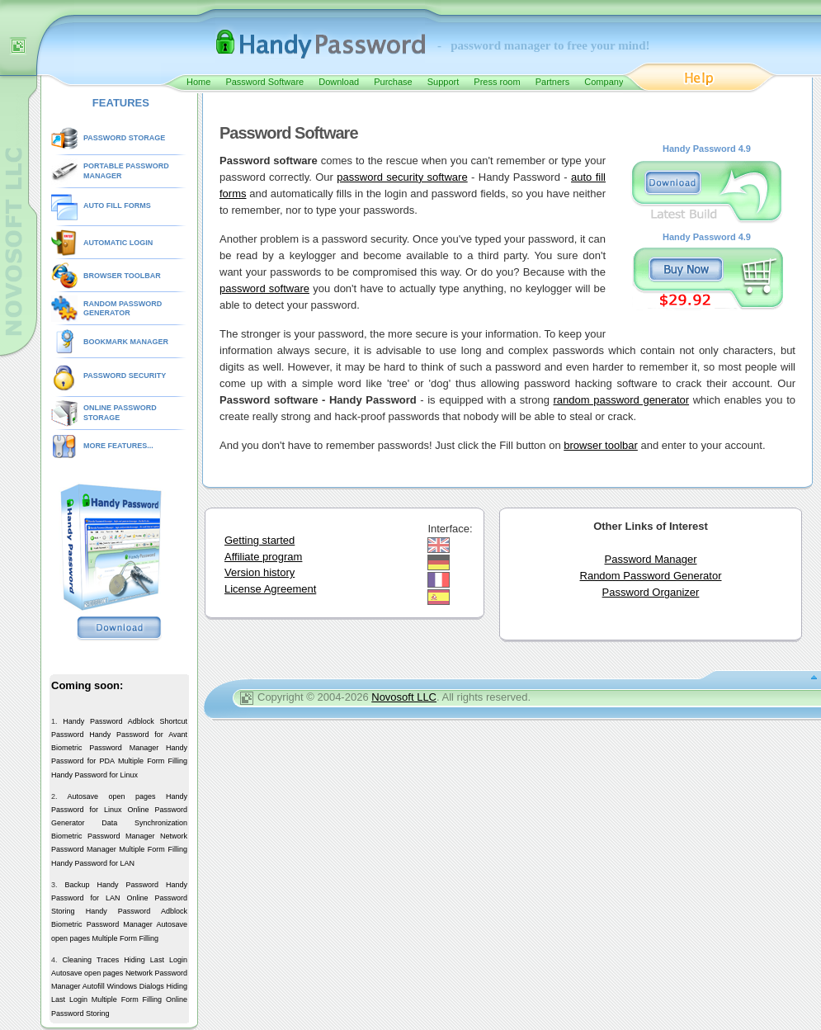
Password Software (264, 82)
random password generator (622, 400)
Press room (497, 82)
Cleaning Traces (91, 960)
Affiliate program (263, 556)
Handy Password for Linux (94, 775)
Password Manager (651, 559)
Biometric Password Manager (104, 748)
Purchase (393, 82)
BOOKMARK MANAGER (125, 342)
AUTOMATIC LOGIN (118, 243)
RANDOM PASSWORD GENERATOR (122, 309)
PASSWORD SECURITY (124, 375)
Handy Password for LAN (92, 863)
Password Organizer (651, 592)
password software (264, 288)
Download (338, 82)
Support (443, 82)
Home (198, 82)
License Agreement (270, 589)
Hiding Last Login (155, 960)
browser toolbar (601, 445)
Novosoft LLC (403, 697)
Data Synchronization (144, 823)
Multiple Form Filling (152, 761)
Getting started (259, 540)
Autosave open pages (111, 796)
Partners (553, 82)
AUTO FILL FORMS (117, 205)
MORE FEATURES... (118, 446)
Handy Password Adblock (108, 721)
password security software (402, 177)
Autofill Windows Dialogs (123, 986)
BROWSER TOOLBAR (122, 276)
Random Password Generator (651, 575)
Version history (259, 572)
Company (603, 82)
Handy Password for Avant (138, 734)
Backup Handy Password (111, 885)
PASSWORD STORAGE (124, 138)
